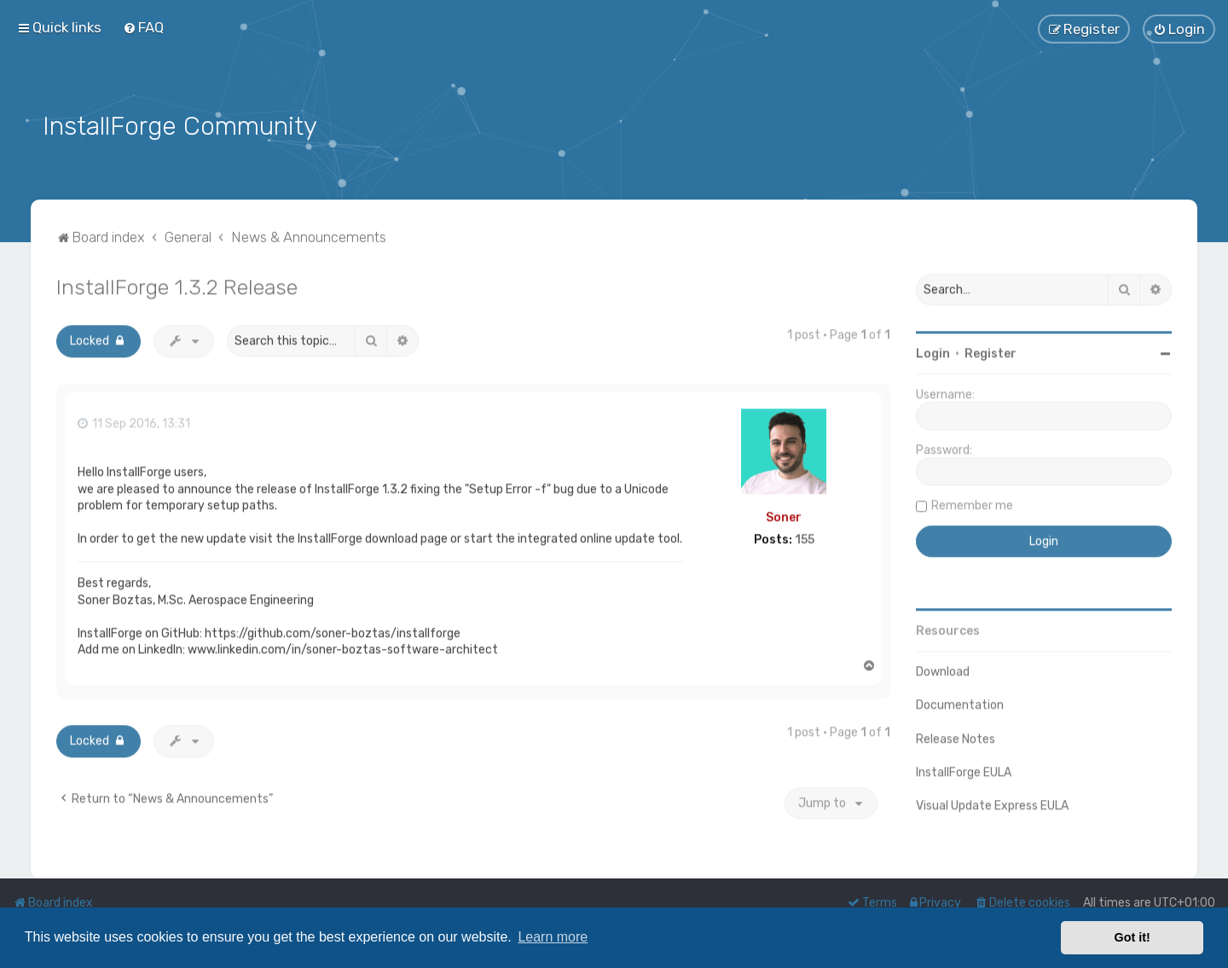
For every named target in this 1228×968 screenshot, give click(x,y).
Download (943, 669)
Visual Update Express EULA (992, 802)
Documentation (960, 702)
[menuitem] (143, 27)
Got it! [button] (1132, 937)
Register (990, 351)
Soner (784, 514)
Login (933, 351)
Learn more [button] (553, 937)
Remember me (972, 503)
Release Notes (955, 735)
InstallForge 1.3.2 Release (177, 284)
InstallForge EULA (963, 769)
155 (804, 537)
